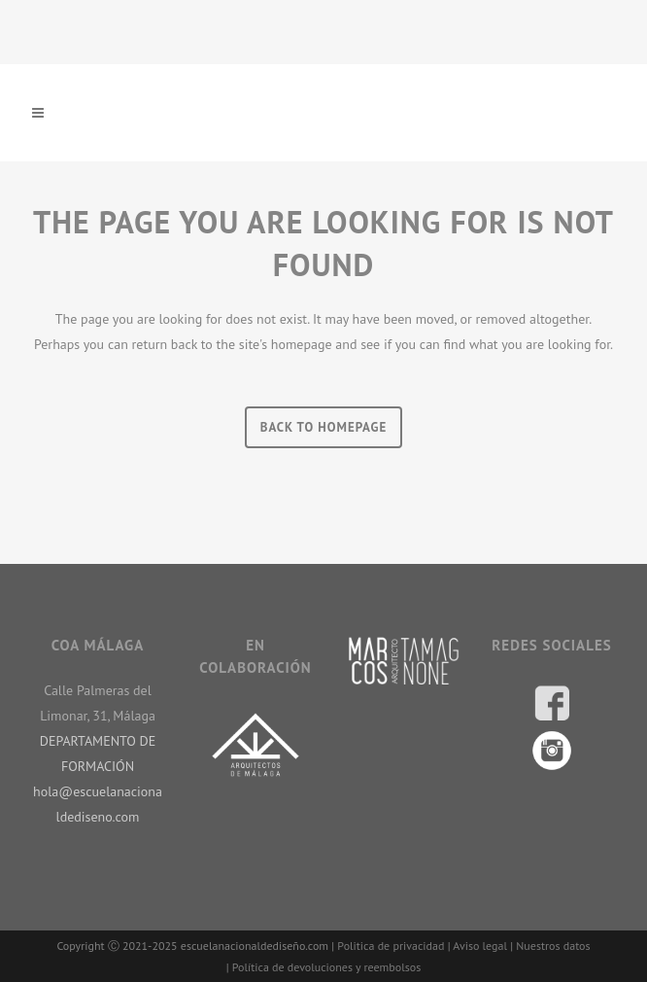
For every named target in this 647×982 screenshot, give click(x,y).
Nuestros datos (553, 945)
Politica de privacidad (390, 945)
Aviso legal (480, 945)
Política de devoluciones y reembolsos (326, 967)
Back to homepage (324, 427)
